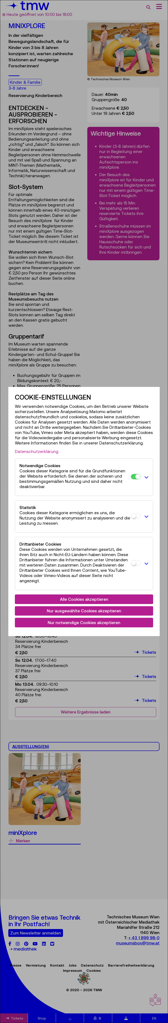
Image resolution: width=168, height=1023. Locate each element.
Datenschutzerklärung (36, 451)
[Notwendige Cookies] (136, 476)
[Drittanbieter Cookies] (136, 563)
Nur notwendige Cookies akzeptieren (84, 622)
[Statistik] (136, 516)
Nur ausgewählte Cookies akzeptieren (84, 610)
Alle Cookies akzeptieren (84, 599)
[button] (145, 477)
